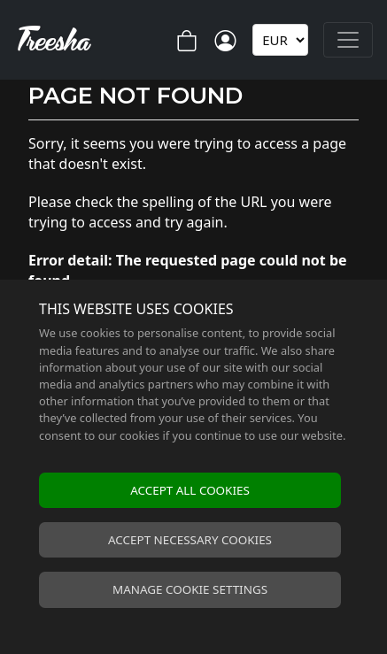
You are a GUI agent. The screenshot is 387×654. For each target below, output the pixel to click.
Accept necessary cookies (190, 540)
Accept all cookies (190, 490)
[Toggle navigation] (348, 40)
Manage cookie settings (189, 589)
